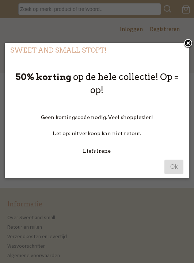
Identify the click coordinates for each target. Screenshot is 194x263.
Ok (174, 182)
